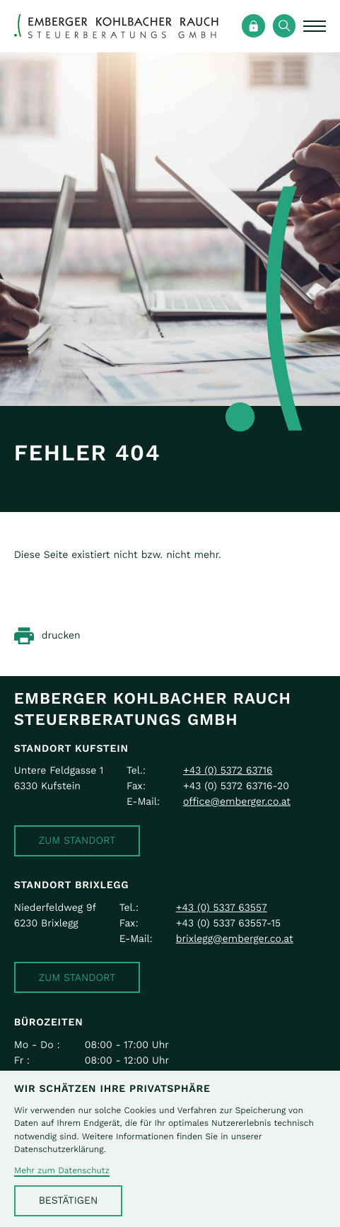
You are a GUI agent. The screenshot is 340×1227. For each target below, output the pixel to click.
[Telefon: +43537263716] (228, 771)
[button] (77, 840)
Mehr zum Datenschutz (62, 1171)
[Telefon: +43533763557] (221, 908)
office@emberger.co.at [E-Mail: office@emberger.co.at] (237, 802)
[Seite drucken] (47, 636)
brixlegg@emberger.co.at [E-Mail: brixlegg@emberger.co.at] (234, 939)
